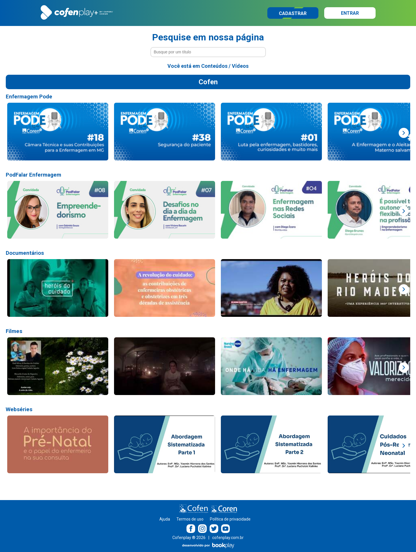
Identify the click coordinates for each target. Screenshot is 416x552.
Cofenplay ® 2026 (189, 537)
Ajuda (164, 519)
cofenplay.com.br (228, 537)
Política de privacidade (230, 519)
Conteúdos (214, 66)
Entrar (350, 13)
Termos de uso (190, 519)
